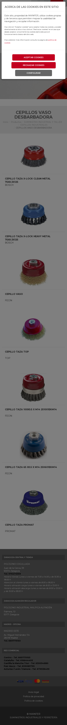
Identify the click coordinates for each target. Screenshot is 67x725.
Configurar (34, 73)
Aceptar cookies (33, 57)
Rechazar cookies (33, 65)
